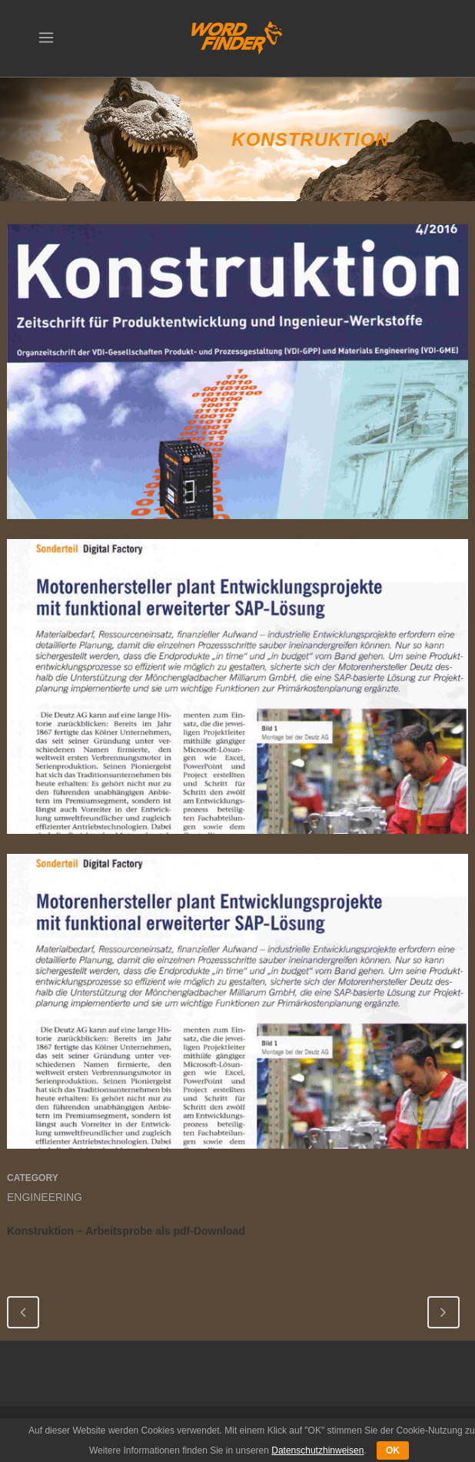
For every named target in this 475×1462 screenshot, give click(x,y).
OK (393, 1450)
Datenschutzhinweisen (317, 1450)
